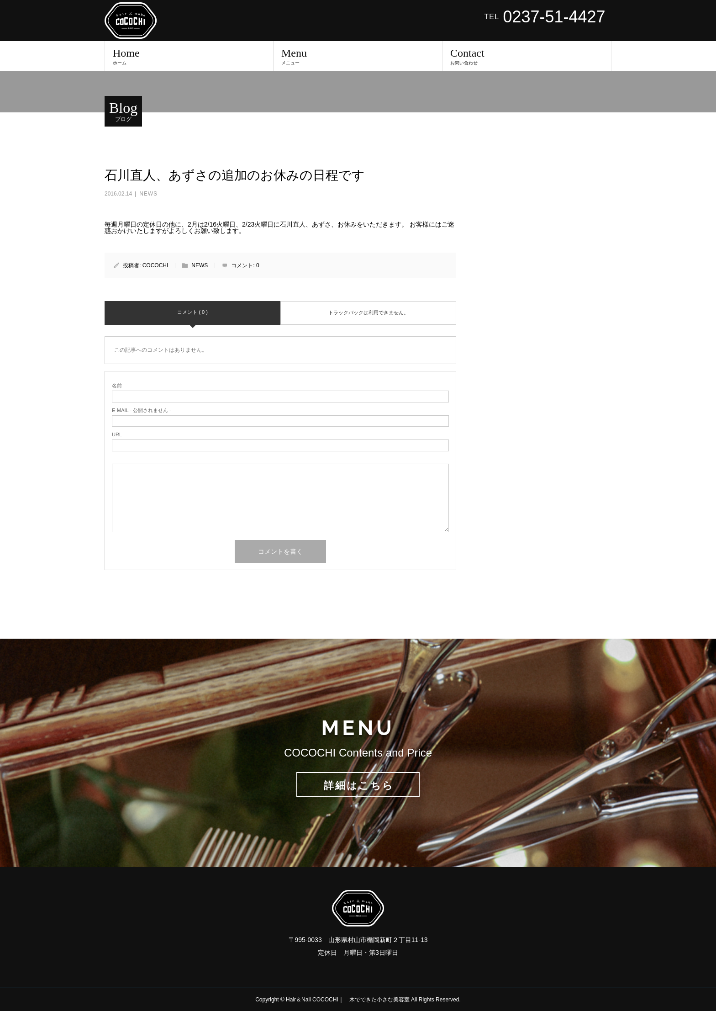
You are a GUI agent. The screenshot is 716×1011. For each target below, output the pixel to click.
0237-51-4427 (554, 17)
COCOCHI (155, 265)
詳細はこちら (359, 785)
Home (189, 56)
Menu (357, 56)
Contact (526, 56)
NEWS (148, 194)
